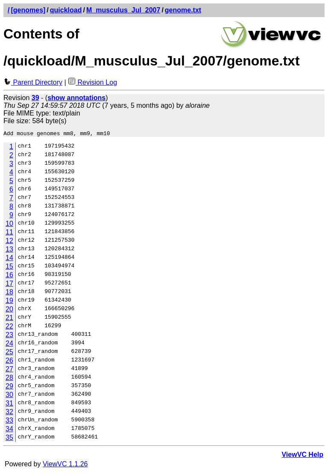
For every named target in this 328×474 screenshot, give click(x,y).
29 (9, 387)
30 (9, 396)
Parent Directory (32, 82)
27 (9, 370)
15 (9, 267)
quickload (66, 10)
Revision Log (92, 82)
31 (9, 404)
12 (9, 242)
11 (9, 233)
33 (9, 421)
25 (9, 353)
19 (9, 301)
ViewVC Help (302, 455)
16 (9, 276)
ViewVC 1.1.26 (65, 465)
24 (9, 344)
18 (9, 293)
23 (9, 336)
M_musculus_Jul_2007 (123, 10)
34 (9, 430)
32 (9, 413)
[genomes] (28, 10)
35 (9, 438)
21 (9, 319)
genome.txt (183, 10)
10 (9, 224)
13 (9, 250)
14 (9, 259)
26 (9, 361)
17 (9, 284)
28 (9, 378)
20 (9, 310)
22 (9, 327)
